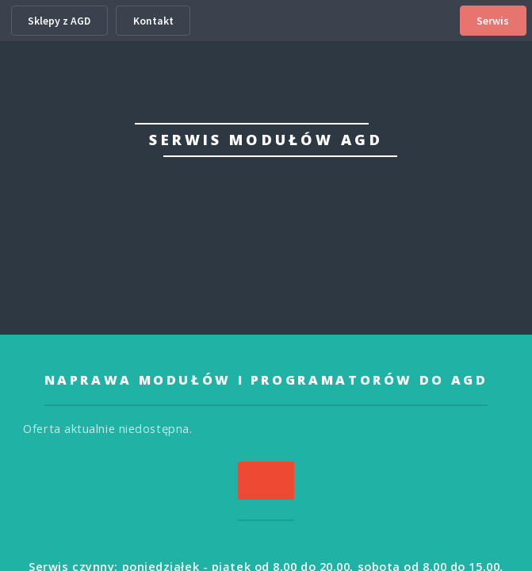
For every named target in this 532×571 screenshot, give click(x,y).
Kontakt (153, 20)
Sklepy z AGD (59, 20)
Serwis (493, 20)
